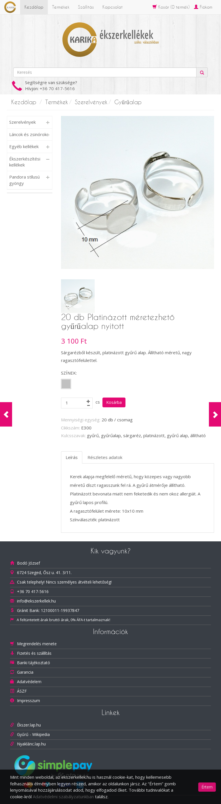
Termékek (60, 7)
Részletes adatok (104, 457)
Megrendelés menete (37, 643)
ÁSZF (22, 691)
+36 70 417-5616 (57, 88)
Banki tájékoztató (33, 662)
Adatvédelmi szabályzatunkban (63, 796)
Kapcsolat (112, 7)
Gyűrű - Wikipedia (33, 734)
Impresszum (28, 700)
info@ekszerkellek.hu (36, 601)
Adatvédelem (29, 681)
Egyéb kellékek (24, 146)
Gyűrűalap (128, 102)
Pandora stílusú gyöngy (24, 180)
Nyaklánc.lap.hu (31, 744)
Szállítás (86, 7)
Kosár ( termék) (171, 7)
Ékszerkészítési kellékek (24, 162)
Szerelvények (91, 102)
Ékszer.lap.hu (29, 725)
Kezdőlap (33, 7)
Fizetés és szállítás (34, 653)
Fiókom (203, 7)
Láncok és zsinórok (28, 134)
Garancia (25, 672)
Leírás (72, 457)
